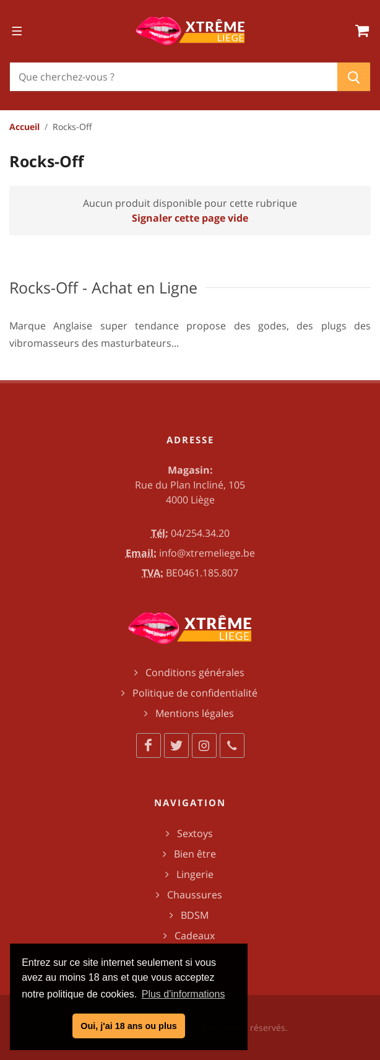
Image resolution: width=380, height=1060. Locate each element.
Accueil (24, 126)
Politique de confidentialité (194, 693)
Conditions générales (194, 672)
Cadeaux (195, 935)
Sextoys (195, 833)
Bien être (195, 854)
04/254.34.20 (200, 533)
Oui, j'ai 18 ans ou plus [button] (128, 1026)
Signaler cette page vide (190, 218)
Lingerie (195, 874)
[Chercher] (173, 77)
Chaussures (194, 894)
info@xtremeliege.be (207, 553)
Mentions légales (194, 713)
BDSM (195, 915)
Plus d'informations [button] (183, 994)
